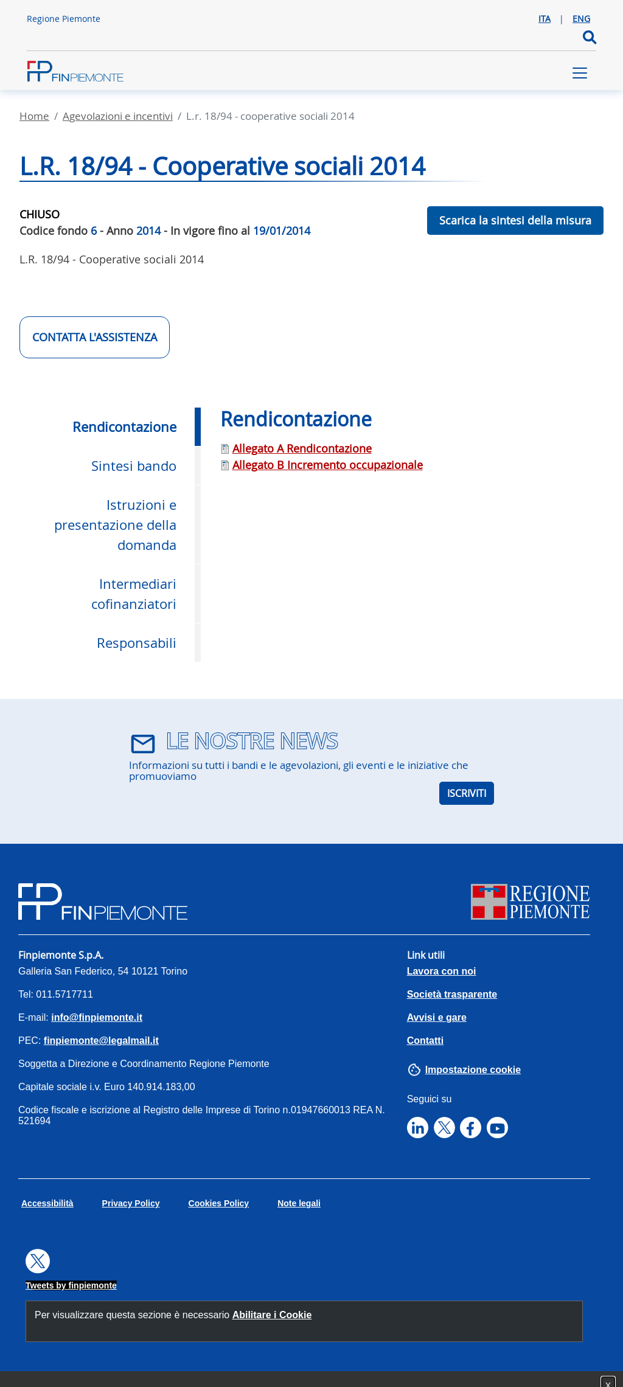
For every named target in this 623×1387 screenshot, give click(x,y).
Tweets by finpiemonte (71, 1285)
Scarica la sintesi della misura (515, 220)
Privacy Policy (131, 1203)
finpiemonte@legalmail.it (101, 1040)
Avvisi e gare (437, 1017)
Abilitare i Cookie (272, 1315)
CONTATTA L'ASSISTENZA (94, 337)
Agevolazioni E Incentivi (118, 116)
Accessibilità (47, 1203)
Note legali (299, 1203)
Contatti (425, 1040)
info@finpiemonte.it (96, 1017)
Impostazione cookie (473, 1070)
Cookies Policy (219, 1203)
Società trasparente (452, 994)
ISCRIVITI (466, 793)
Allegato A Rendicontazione (302, 448)
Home (34, 116)
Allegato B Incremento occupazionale (327, 464)
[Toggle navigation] (579, 73)
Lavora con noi (441, 971)
